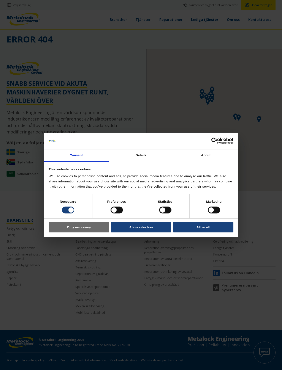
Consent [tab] (76, 155)
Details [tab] (141, 155)
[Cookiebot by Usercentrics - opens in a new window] (214, 141)
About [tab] (206, 155)
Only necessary (79, 227)
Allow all (203, 227)
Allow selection (141, 227)
